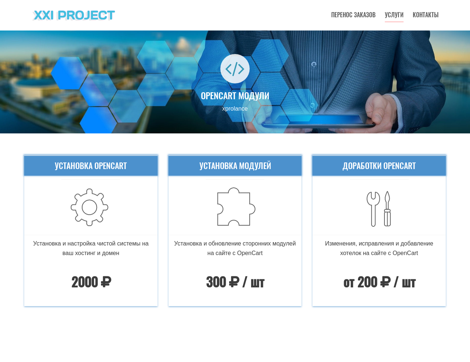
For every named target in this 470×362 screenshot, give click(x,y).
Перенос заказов (353, 15)
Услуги (394, 15)
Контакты (425, 15)
